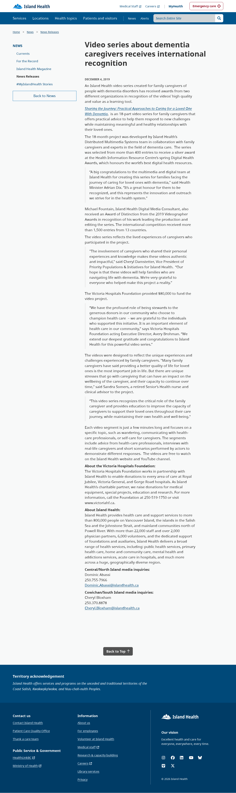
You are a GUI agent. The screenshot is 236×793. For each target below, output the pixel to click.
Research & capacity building (98, 755)
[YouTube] (191, 757)
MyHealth (176, 6)
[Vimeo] (163, 765)
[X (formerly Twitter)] (172, 765)
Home (16, 32)
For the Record (27, 61)
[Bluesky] (200, 757)
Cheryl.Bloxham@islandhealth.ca (112, 608)
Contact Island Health (28, 723)
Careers (152, 6)
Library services (88, 771)
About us (84, 723)
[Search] (219, 18)
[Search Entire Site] (188, 18)
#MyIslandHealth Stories (34, 84)
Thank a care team (26, 739)
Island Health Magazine (33, 69)
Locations (41, 18)
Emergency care (204, 6)
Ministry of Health (27, 766)
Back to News (44, 95)
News (132, 18)
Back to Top (118, 651)
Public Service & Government (37, 750)
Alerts (145, 18)
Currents (23, 53)
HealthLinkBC (24, 758)
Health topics (66, 18)
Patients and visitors (100, 18)
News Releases (49, 32)
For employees (88, 731)
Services (19, 18)
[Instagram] (163, 757)
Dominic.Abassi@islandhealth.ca (112, 585)
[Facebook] (172, 757)
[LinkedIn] (181, 757)
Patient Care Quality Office (31, 731)
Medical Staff (131, 6)
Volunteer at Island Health (96, 739)
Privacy (83, 780)
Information (88, 716)
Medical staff (89, 747)
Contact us (21, 716)
